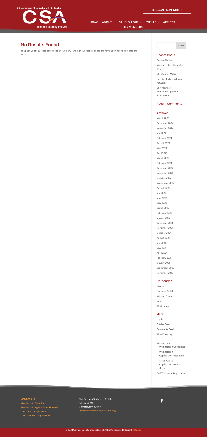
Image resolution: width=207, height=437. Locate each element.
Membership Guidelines (172, 346)
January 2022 (163, 217)
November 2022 (165, 173)
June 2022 (162, 198)
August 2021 (163, 237)
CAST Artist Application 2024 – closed (170, 364)
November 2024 (165, 128)
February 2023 (164, 163)
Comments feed (165, 329)
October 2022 (164, 177)
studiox (138, 430)
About (107, 22)
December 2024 (165, 123)
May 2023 (162, 148)
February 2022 (164, 212)
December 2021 (165, 222)
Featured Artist (165, 291)
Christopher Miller (166, 73)
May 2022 (162, 202)
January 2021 (163, 262)
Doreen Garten (164, 60)
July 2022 (161, 193)
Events (151, 22)
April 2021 (162, 252)
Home (94, 22)
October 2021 (164, 232)
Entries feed (163, 324)
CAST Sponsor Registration (171, 373)
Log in (160, 319)
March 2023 (163, 158)
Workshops (163, 306)
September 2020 (165, 267)
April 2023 (162, 153)
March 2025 (163, 118)
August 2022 (163, 187)
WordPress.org (165, 334)
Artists (169, 22)
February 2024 (164, 138)
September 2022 (165, 182)
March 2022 (163, 207)
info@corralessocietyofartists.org (97, 410)
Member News (164, 296)
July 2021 (161, 242)
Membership (163, 343)
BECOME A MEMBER (167, 10)
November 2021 (165, 227)
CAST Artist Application (33, 411)
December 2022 (165, 168)
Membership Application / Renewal (39, 407)
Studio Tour (129, 22)
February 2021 (164, 257)
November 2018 (165, 272)
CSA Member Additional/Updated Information (167, 91)
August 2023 (163, 143)
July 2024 (161, 133)
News (159, 301)
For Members (132, 27)
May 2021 (162, 247)
